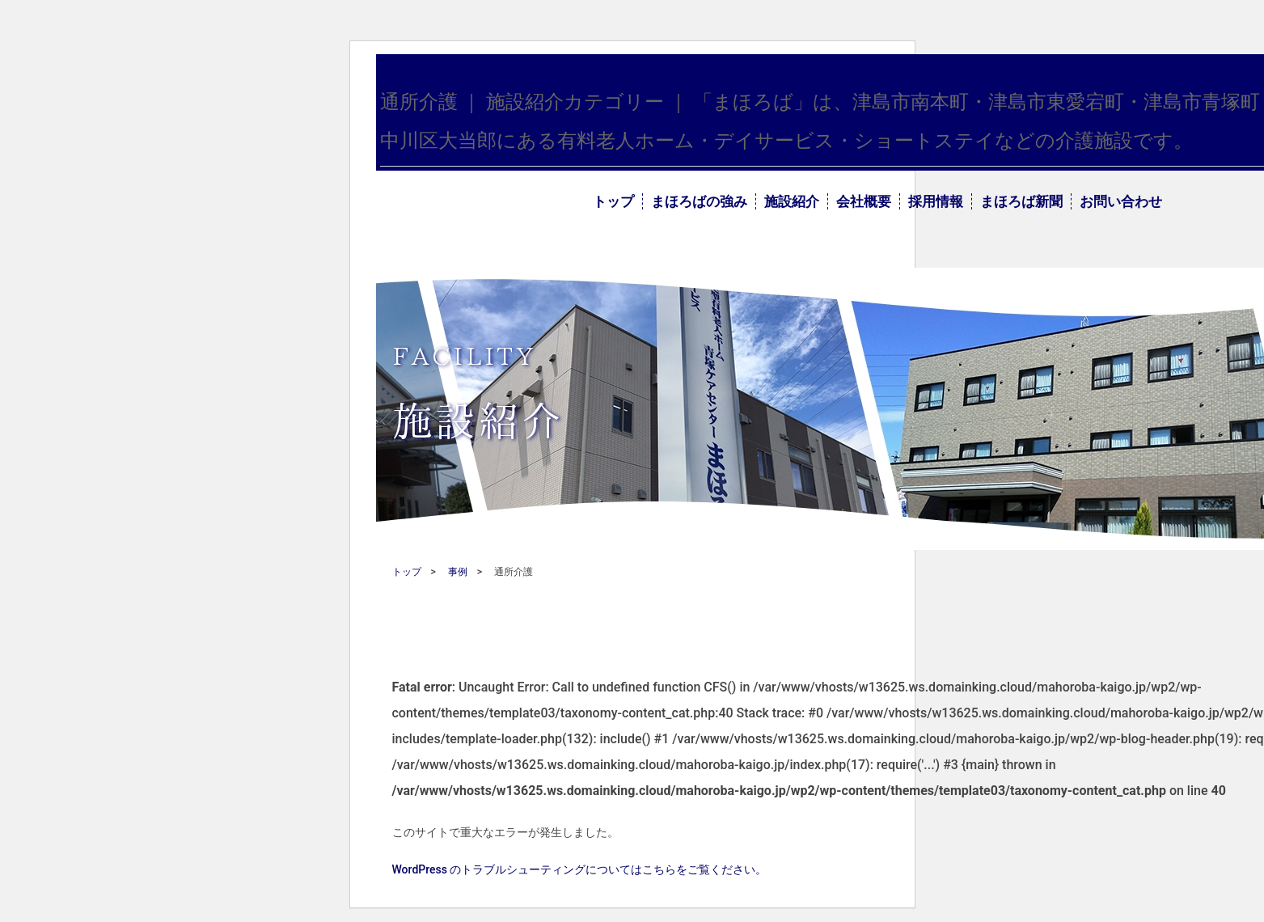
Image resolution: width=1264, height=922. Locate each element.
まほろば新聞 (1021, 201)
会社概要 (863, 201)
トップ (613, 201)
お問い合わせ (1121, 201)
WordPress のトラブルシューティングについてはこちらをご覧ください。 (579, 869)
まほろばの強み (699, 201)
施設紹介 (791, 201)
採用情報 (935, 201)
